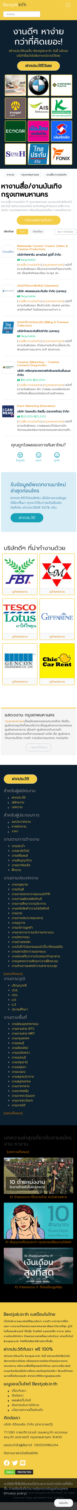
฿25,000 (40, 416)
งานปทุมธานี (20, 1062)
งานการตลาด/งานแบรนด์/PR (31, 894)
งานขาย (17, 913)
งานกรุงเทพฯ (20, 1038)
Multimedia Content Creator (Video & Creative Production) (42, 248)
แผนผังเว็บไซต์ (21, 1400)
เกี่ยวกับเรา (19, 1390)
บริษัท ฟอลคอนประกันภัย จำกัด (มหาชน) (41, 291)
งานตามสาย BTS (23, 1028)
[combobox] (21, 14)
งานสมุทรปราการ (23, 1076)
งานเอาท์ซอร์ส (21, 865)
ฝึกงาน (16, 870)
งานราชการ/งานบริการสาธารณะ (33, 932)
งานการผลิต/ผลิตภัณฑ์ (27, 899)
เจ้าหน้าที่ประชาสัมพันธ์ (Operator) (38, 286)
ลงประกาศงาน (21, 821)
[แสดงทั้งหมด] (13, 973)
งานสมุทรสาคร (21, 1081)
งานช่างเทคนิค (21, 942)
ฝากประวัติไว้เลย (38, 66)
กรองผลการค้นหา (38, 220)
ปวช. (15, 995)
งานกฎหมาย (20, 884)
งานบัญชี (18, 889)
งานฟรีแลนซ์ (20, 855)
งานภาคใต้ (18, 1105)
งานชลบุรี (18, 1043)
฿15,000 (26, 380)
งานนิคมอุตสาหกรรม (25, 1024)
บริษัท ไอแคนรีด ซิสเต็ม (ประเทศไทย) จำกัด (43, 411)
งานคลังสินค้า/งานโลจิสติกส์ (30, 908)
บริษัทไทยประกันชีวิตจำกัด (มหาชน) (38, 331)
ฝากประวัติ (27, 518)
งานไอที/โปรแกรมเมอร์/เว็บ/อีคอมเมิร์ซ (37, 946)
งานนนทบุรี (19, 1057)
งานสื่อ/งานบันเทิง (29, 265)
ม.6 (14, 999)
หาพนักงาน (19, 826)
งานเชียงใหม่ (20, 1047)
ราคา (15, 831)
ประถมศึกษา (20, 1009)
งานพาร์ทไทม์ (20, 850)
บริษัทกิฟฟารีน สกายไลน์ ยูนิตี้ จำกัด (39, 255)
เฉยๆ (38, 458)
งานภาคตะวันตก (22, 1100)
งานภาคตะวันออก (23, 1095)
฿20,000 (39, 380)
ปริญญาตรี (19, 985)
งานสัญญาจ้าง (22, 860)
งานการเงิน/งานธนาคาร (27, 918)
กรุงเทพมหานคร (53, 265)
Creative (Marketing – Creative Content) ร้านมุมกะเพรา (38, 364)
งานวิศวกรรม (21, 937)
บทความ (17, 807)
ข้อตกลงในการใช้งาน (25, 1405)
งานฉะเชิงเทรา (21, 1052)
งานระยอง (19, 1071)
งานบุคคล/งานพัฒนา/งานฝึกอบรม (35, 961)
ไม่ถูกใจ (20, 458)
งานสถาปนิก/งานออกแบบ (29, 951)
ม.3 (14, 1004)
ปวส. (15, 990)
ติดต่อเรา (18, 1395)
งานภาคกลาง (21, 1086)
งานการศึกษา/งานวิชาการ (29, 903)
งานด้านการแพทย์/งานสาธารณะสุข (34, 966)
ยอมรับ (63, 1503)
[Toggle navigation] (68, 5)
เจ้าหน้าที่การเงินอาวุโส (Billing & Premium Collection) (43, 324)
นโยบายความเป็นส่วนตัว (27, 1409)
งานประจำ (18, 846)
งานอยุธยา (19, 1067)
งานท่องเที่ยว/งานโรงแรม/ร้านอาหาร (36, 956)
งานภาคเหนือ (20, 1091)
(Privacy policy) (15, 1493)
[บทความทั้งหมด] (18, 1152)
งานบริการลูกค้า (22, 927)
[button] (38, 747)
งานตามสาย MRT (23, 1033)
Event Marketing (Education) (36, 406)
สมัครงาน (18, 802)
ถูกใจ (57, 458)
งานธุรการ (18, 922)
